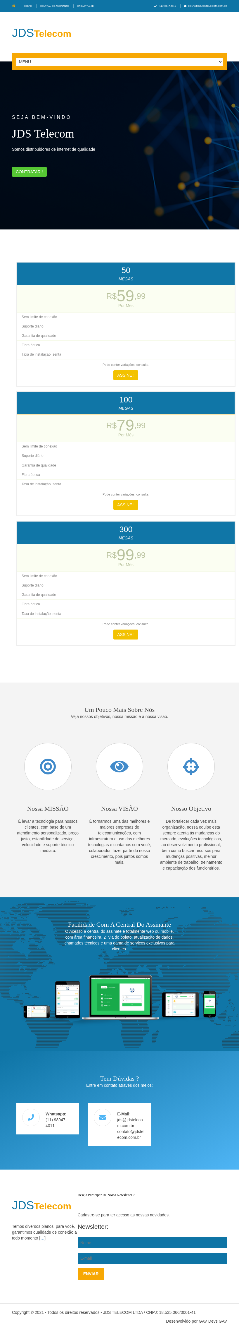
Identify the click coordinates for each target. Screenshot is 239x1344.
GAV (223, 1321)
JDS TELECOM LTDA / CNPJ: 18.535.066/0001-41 (149, 1312)
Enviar (91, 1273)
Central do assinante (54, 6)
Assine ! (125, 375)
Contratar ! (29, 171)
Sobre (28, 6)
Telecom (41, 33)
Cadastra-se (85, 6)
